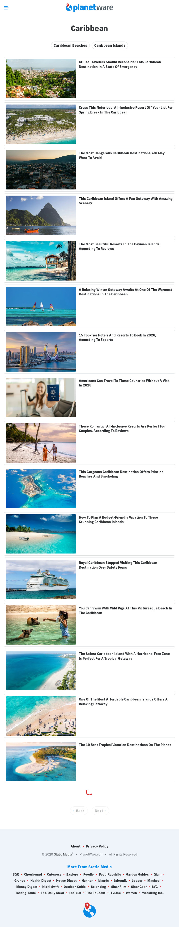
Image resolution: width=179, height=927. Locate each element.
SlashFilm (118, 887)
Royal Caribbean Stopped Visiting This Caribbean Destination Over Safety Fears (118, 565)
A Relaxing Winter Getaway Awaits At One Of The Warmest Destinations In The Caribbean (125, 292)
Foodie (88, 874)
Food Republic (110, 874)
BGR (16, 874)
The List (75, 893)
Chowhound (33, 874)
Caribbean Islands (109, 45)
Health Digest (40, 880)
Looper (137, 880)
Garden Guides (137, 874)
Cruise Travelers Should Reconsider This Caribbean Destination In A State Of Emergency (120, 64)
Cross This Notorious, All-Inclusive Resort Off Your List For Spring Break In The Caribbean (126, 109)
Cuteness (54, 874)
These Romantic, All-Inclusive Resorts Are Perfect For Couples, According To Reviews (122, 428)
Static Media (63, 854)
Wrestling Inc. (153, 893)
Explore (72, 874)
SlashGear (139, 887)
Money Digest (26, 887)
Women (131, 893)
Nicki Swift (50, 887)
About (76, 846)
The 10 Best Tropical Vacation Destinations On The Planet (125, 745)
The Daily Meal (52, 893)
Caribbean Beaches (70, 45)
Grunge (20, 880)
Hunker (87, 880)
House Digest (66, 880)
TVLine (116, 893)
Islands (103, 880)
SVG (155, 887)
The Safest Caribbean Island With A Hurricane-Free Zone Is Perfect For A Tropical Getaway (124, 656)
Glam (157, 874)
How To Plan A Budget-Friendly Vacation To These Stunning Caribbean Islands (118, 519)
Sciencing (98, 887)
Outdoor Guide (75, 887)
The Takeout (95, 893)
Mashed (153, 880)
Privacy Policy (97, 846)
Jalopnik (120, 880)
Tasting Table (25, 893)
